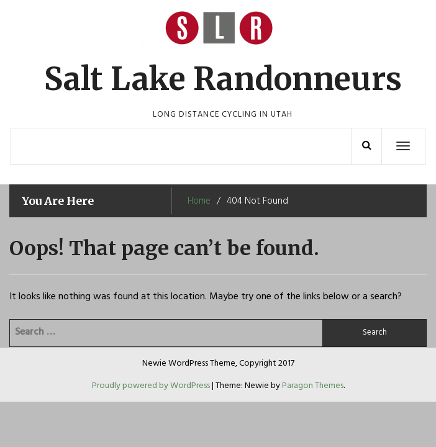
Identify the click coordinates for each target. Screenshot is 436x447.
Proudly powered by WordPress (152, 386)
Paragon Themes (312, 386)
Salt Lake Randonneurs (223, 79)
